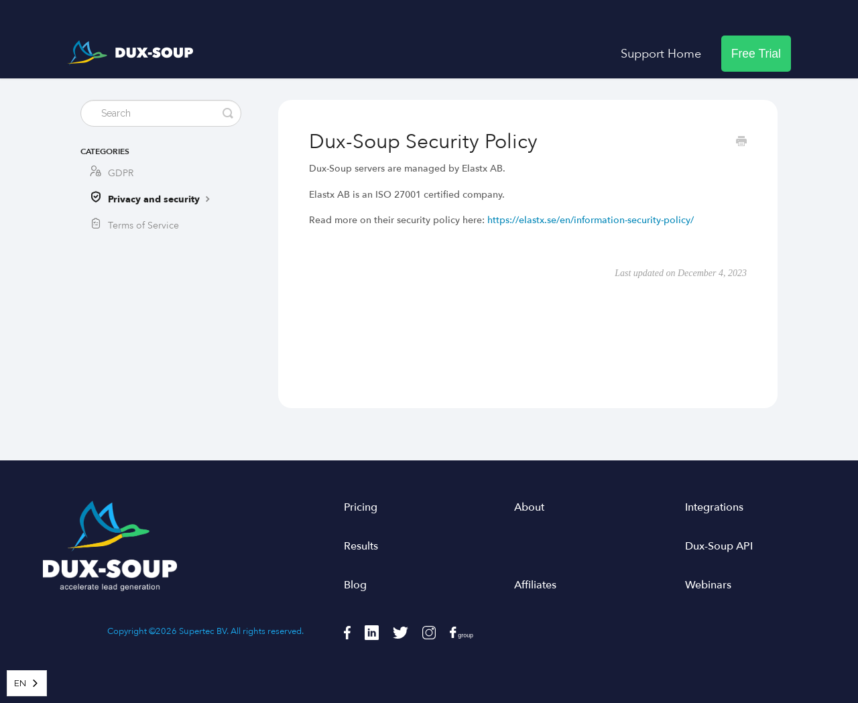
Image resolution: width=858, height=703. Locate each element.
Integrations (714, 507)
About (529, 507)
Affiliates (535, 585)
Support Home (661, 54)
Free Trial (756, 53)
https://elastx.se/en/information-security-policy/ (590, 220)
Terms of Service (143, 225)
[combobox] (27, 683)
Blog (355, 585)
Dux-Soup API (719, 546)
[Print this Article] (741, 142)
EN (20, 683)
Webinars (708, 585)
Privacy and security (160, 199)
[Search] (160, 113)
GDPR (120, 173)
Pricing (360, 507)
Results (361, 546)
